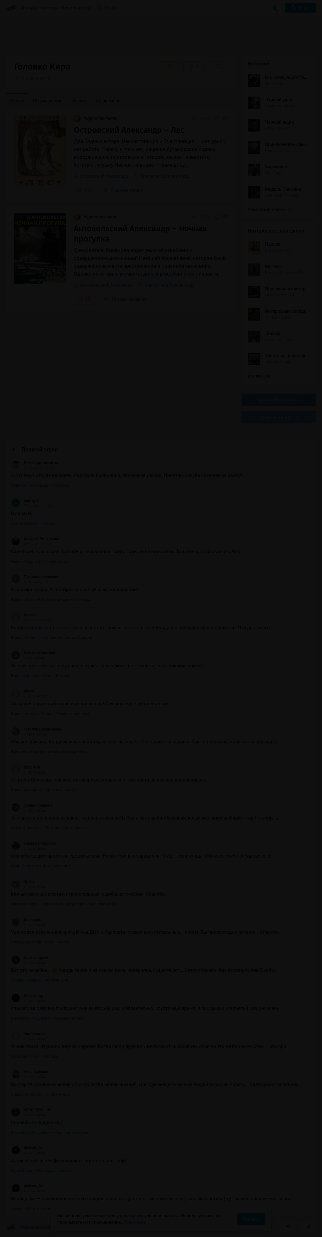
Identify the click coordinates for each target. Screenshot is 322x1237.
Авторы (49, 8)
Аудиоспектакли (96, 118)
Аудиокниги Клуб (31, 1227)
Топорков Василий (159, 176)
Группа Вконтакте (278, 400)
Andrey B (25, 500)
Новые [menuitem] (17, 100)
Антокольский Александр (106, 285)
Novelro (24, 615)
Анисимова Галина (164, 285)
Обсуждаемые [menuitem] (47, 100)
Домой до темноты (34, 462)
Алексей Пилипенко (35, 538)
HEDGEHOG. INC (31, 1109)
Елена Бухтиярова (33, 843)
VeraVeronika (28, 1033)
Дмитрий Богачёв (33, 653)
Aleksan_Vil (27, 1147)
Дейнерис (26, 919)
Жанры (29, 8)
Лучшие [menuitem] (79, 100)
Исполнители (75, 8)
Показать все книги (269, 209)
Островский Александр (104, 176)
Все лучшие (261, 376)
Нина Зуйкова (29, 1071)
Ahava (22, 691)
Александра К (29, 957)
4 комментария (123, 190)
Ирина (23, 881)
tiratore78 (25, 767)
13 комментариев (125, 299)
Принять (251, 1219)
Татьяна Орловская (34, 576)
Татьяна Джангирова (36, 729)
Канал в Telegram (278, 417)
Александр (27, 995)
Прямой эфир (39, 449)
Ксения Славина (32, 805)
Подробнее (134, 1222)
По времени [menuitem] (108, 100)
